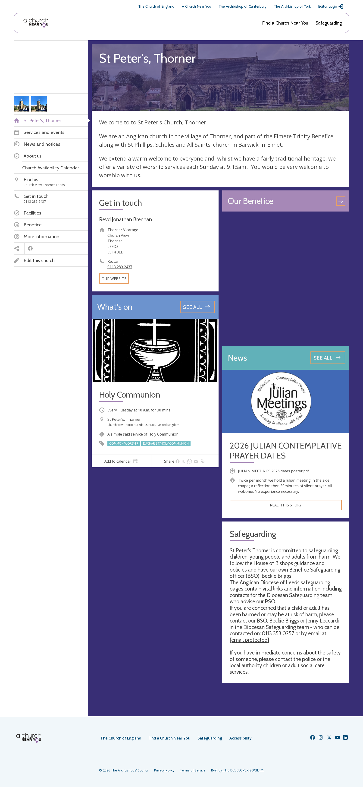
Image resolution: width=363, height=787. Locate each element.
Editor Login (331, 6)
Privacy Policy (164, 770)
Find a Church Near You (285, 23)
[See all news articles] (327, 357)
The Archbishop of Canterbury (242, 6)
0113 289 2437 (119, 266)
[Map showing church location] (285, 278)
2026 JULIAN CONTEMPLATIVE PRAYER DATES (286, 451)
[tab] (121, 461)
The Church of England (156, 6)
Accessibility (240, 738)
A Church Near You (196, 6)
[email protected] (249, 640)
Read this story (286, 505)
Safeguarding (329, 23)
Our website (114, 278)
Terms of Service (192, 770)
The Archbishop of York (292, 6)
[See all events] (197, 307)
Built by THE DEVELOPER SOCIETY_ (237, 770)
